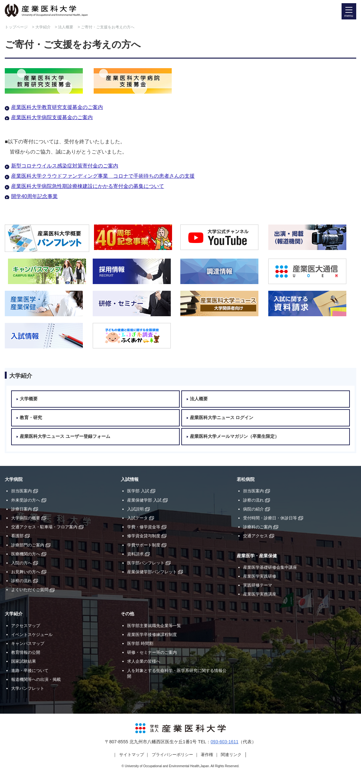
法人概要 (65, 27)
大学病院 (14, 479)
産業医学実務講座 (259, 594)
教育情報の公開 (25, 652)
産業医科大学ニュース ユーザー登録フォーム (65, 436)
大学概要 (29, 398)
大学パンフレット (27, 688)
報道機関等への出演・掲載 (36, 679)
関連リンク (231, 754)
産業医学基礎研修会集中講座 (270, 567)
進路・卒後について (29, 670)
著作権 (207, 754)
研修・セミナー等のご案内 (152, 652)
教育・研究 (31, 417)
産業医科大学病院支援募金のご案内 (52, 117)
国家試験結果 (23, 661)
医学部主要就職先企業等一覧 (154, 625)
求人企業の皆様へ (143, 661)
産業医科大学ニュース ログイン (222, 417)
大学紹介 (43, 27)
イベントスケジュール (32, 634)
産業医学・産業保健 (257, 555)
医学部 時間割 (140, 643)
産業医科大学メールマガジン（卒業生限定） (234, 436)
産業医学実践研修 (259, 576)
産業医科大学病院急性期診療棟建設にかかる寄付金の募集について (87, 186)
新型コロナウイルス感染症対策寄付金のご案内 (64, 165)
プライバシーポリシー (172, 754)
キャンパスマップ (27, 643)
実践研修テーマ (257, 585)
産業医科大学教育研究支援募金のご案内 (57, 107)
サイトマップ (131, 754)
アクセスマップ (25, 625)
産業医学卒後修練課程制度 (152, 634)
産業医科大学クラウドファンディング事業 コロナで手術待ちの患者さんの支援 (103, 176)
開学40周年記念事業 (34, 196)
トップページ (16, 27)
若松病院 (246, 479)
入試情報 (130, 479)
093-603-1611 (224, 741)
